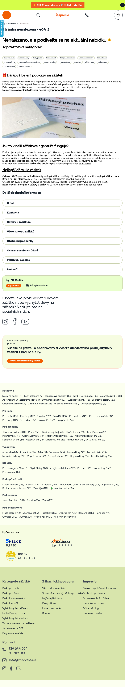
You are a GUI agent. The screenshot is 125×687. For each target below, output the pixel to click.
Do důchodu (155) (68, 488)
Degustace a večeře (13, 636)
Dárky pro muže (9, 61)
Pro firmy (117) (10, 423)
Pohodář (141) (103, 516)
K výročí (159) (49, 488)
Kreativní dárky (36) (101, 459)
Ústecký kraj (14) (35, 443)
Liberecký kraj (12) (55, 443)
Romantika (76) (28, 455)
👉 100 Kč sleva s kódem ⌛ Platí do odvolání (57, 5)
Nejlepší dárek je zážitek (21, 173)
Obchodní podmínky (20, 244)
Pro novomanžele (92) (101, 419)
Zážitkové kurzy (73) (79, 403)
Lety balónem (102, 61)
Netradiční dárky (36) (13, 459)
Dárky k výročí (10, 606)
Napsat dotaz (13, 289)
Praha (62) (33, 435)
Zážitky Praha (102, 65)
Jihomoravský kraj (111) (14, 435)
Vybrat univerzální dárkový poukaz (25, 364)
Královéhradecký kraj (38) (59, 439)
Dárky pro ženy (23, 61)
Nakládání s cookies (93, 606)
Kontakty (13, 215)
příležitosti (90, 158)
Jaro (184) (7, 503)
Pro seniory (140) (102, 471)
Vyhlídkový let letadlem (15, 621)
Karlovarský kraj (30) (13, 443)
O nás (10, 206)
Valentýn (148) (40, 491)
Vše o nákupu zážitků (20, 234)
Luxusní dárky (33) (97, 455)
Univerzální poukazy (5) (93, 407)
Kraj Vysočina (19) (96, 435)
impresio (12, 27)
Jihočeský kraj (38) (75, 435)
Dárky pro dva (37, 61)
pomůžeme (85, 167)
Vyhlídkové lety (9, 65)
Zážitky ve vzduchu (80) (85, 399)
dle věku (78, 158)
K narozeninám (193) (13, 488)
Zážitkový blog (91, 611)
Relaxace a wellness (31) (66, 407)
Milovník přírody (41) (65, 520)
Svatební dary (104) (90, 488)
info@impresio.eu (39, 289)
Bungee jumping (49, 65)
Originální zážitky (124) (14, 407)
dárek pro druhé (47, 158)
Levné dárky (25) (76, 455)
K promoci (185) (110, 488)
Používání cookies (18, 263)
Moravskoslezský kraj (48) (88, 439)
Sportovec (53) (30, 516)
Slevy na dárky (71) (12, 399)
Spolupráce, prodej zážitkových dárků (62, 596)
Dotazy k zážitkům (19, 225)
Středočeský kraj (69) (52, 435)
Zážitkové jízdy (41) (30, 403)
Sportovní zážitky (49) (103, 403)
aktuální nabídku (88, 43)
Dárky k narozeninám (67, 61)
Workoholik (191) (43, 520)
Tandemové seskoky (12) (58, 399)
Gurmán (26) (26, 520)
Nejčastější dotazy (52, 601)
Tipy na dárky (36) (79, 459)
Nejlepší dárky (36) (58, 459)
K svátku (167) (33, 488)
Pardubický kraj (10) (77, 443)
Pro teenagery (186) (13, 471)
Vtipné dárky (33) (36, 459)
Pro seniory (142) (78, 419)
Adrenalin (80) (10, 403)
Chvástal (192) (9, 520)
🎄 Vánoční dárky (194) (62, 491)
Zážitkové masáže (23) (40, 407)
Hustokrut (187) (49, 516)
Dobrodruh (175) (68, 516)
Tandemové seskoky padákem (29, 65)
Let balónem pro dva (13, 616)
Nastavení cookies (92, 616)
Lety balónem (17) (33, 399)
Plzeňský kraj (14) (11, 439)
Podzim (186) (34, 503)
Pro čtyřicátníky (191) (36, 471)
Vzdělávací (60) (57, 455)
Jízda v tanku (65, 65)
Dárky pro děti (51, 61)
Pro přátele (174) (65, 423)
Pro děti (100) (60, 419)
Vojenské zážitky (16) (111, 399)
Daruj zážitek (49, 606)
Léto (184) (19, 503)
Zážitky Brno (89, 65)
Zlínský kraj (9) (97, 443)
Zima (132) (47, 503)
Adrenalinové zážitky (86, 61)
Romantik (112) (86, 516)
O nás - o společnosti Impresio (99, 591)
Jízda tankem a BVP (12, 631)
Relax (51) (42, 455)
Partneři (12, 272)
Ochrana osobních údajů (22, 253)
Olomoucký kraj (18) (33, 439)
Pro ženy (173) (27, 419)
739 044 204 (17, 283)
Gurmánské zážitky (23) (54, 403)
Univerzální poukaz (52, 611)
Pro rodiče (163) (46, 423)
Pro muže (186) (10, 419)
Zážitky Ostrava (9, 70)
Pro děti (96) (84, 471)
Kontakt (46, 616)
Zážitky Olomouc (24, 70)
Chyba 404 (24, 27)
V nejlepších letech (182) (63, 471)
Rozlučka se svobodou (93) (16, 491)
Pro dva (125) (44, 419)
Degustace (77, 65)
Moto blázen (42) (11, 516)
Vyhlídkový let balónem (15, 611)
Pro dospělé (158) (11, 475)
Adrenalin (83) (10, 455)
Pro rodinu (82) (28, 423)
